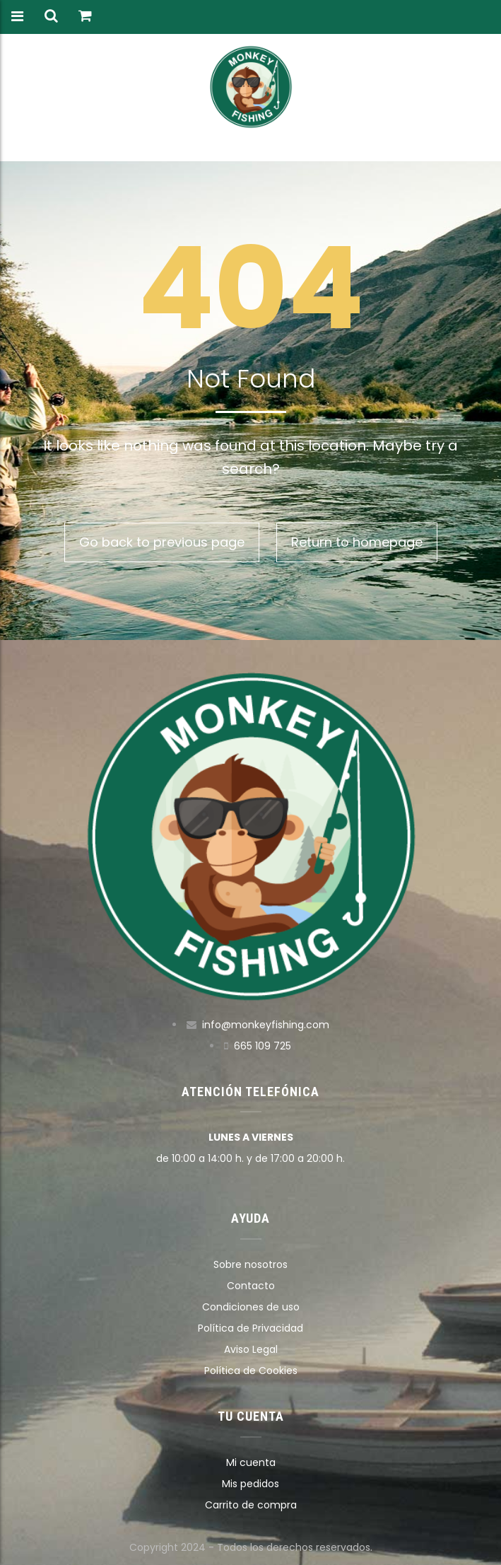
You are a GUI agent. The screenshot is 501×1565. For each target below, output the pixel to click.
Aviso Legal (251, 1349)
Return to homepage (357, 542)
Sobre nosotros (250, 1264)
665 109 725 (262, 1046)
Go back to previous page (161, 542)
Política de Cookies (250, 1370)
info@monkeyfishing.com (265, 1025)
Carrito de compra (251, 1505)
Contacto (251, 1286)
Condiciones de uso (251, 1307)
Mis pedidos (250, 1484)
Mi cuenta (251, 1462)
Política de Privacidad (250, 1328)
